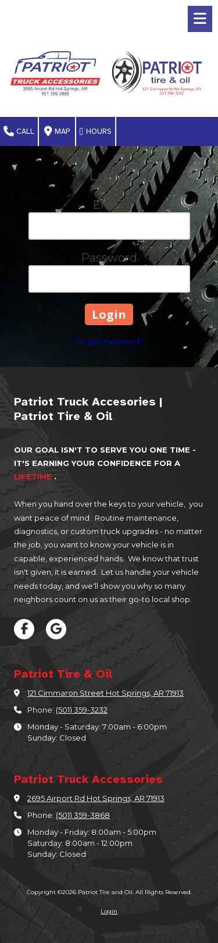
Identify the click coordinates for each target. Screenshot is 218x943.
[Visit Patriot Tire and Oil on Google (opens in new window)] (56, 629)
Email (109, 205)
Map (57, 131)
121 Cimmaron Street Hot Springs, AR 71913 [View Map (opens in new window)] (105, 693)
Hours (96, 131)
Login (109, 911)
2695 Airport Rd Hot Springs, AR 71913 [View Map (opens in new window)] (96, 798)
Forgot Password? (109, 341)
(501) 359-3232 (82, 709)
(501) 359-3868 (83, 815)
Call (18, 131)
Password (109, 258)
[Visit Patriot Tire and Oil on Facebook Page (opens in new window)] (24, 629)
